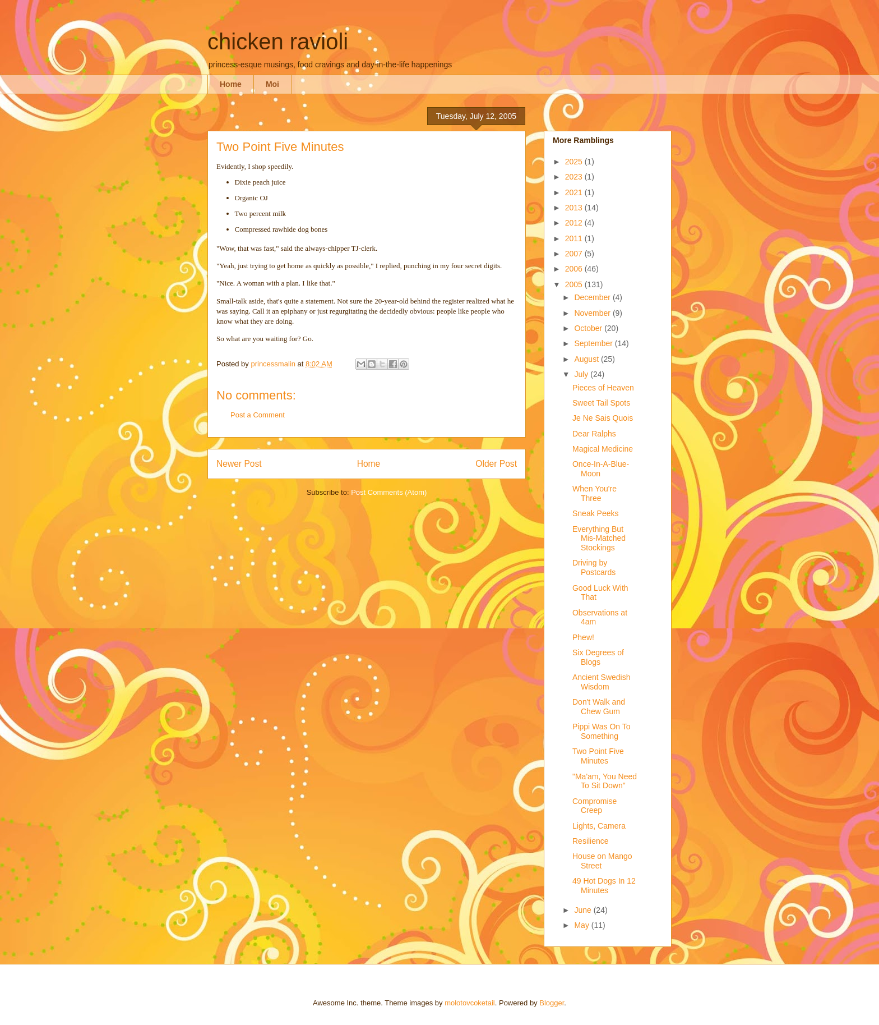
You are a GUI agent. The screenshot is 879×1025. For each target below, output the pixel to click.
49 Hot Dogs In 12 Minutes (604, 885)
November (593, 313)
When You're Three (594, 493)
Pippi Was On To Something (601, 731)
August (587, 359)
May (582, 925)
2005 (575, 284)
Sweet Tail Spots (601, 402)
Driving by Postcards (594, 567)
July (582, 374)
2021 (575, 192)
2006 (575, 268)
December (593, 297)
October (589, 328)
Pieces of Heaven (603, 387)
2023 (575, 176)
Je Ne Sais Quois (602, 417)
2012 (575, 222)
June (583, 910)
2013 (575, 207)
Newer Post (239, 463)
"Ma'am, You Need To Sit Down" (604, 781)
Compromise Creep (594, 806)
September (594, 343)
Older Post (496, 463)
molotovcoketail (470, 1003)
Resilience (590, 840)
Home (231, 84)
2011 (575, 238)
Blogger (551, 1003)
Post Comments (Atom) (389, 492)
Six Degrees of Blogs (598, 657)
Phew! (583, 637)
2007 (575, 253)
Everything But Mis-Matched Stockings (599, 539)
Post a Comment (257, 415)
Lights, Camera (599, 825)
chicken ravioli (277, 41)
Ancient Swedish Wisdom (601, 682)
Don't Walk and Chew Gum (598, 706)
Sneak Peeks (595, 513)
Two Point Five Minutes (598, 756)
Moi (272, 84)
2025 (575, 161)
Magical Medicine (602, 448)
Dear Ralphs (594, 433)
